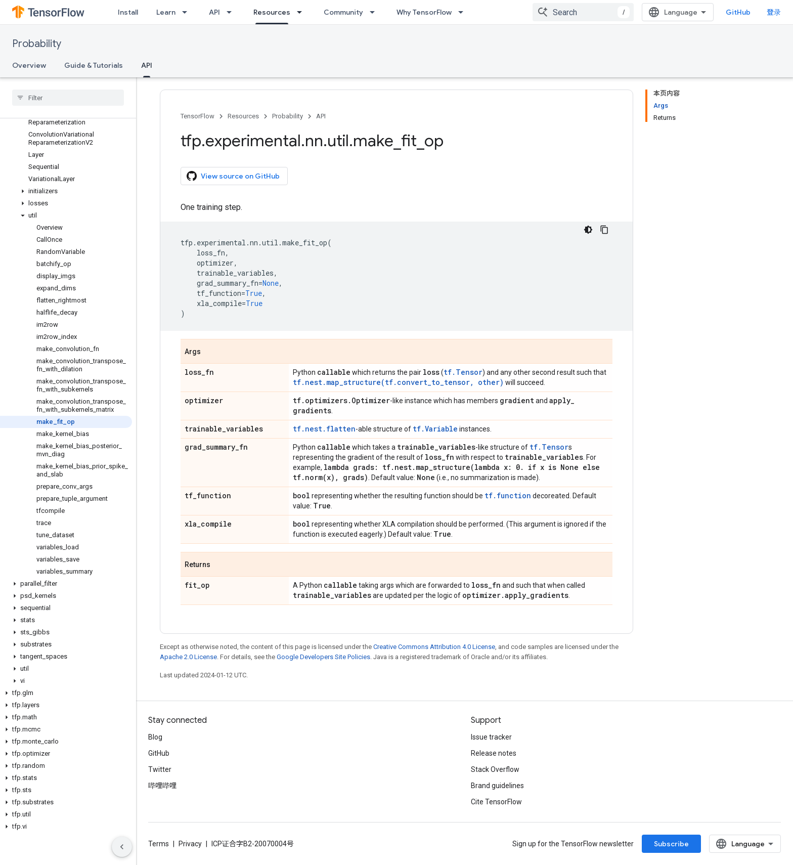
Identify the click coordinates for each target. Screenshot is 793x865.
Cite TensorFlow (496, 802)
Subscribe (671, 843)
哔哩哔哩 (162, 786)
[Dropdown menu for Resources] (302, 12)
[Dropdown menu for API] (232, 12)
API (214, 12)
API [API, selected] (146, 65)
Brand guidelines (497, 786)
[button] (66, 191)
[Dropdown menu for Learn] (187, 12)
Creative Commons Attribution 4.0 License (434, 647)
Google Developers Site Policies (323, 657)
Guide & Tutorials (93, 65)
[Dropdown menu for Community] (375, 12)
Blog (155, 737)
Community (343, 12)
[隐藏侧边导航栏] (122, 847)
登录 (774, 12)
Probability (36, 43)
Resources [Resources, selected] (271, 12)
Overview (29, 65)
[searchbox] (68, 98)
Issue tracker (491, 737)
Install (128, 12)
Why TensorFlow (424, 12)
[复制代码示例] (604, 230)
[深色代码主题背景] (588, 230)
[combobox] (583, 12)
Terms (158, 844)
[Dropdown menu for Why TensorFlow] (464, 12)
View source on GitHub (233, 176)
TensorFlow (197, 116)
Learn (165, 12)
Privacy (190, 844)
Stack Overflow (495, 769)
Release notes (493, 753)
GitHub (738, 12)
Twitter (159, 769)
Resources (243, 116)
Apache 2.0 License (188, 657)
